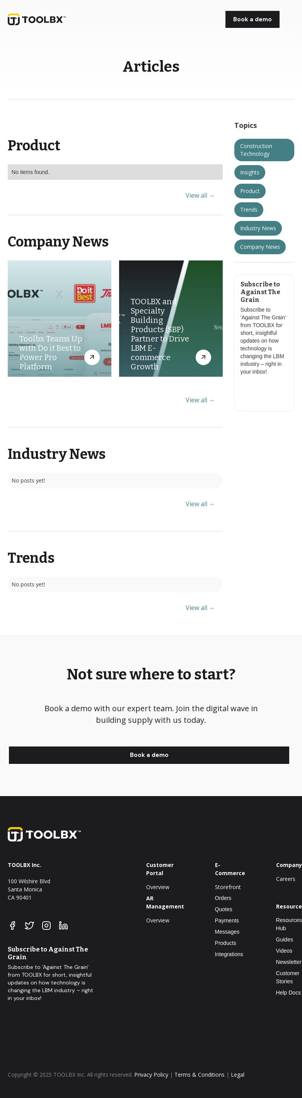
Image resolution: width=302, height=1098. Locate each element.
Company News (260, 246)
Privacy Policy (151, 1074)
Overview (157, 887)
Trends (249, 209)
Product (250, 191)
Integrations (229, 954)
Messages (227, 932)
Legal (237, 1074)
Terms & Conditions (199, 1074)
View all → (200, 195)
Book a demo (252, 19)
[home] (58, 19)
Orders (223, 898)
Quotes (223, 909)
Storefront (228, 887)
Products (225, 943)
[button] (289, 19)
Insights (249, 172)
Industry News (258, 228)
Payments (227, 920)
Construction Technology (256, 149)
